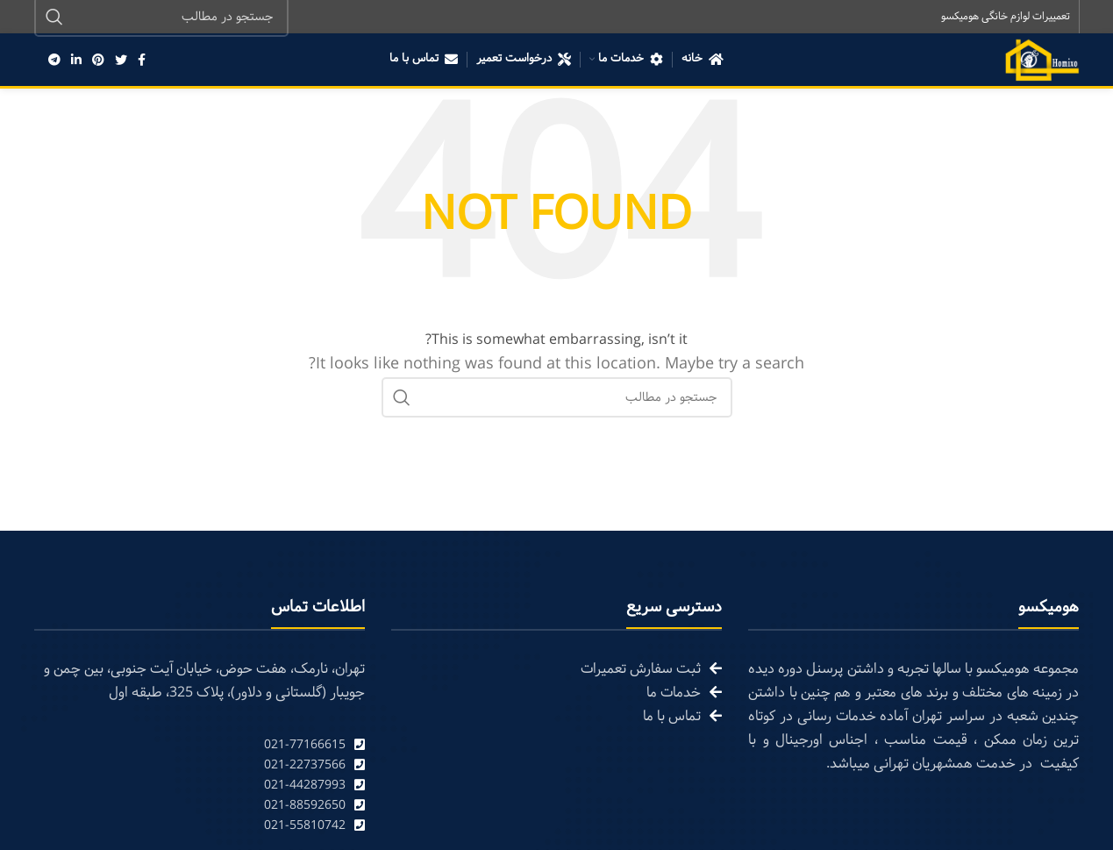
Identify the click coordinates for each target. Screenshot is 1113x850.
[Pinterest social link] (98, 61)
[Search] (557, 399)
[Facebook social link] (141, 61)
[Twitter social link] (121, 61)
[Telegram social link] (54, 61)
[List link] (199, 747)
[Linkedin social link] (76, 61)
